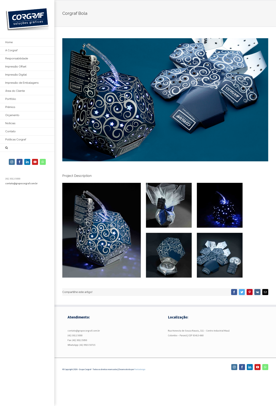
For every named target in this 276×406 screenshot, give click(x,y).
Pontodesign (139, 369)
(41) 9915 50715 (87, 344)
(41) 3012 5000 (75, 335)
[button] (27, 148)
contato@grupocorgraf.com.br (21, 183)
